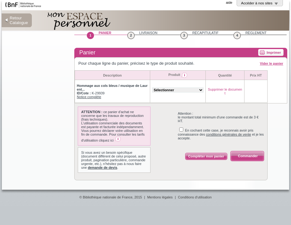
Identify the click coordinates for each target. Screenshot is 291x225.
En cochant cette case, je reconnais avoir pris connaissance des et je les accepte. (221, 134)
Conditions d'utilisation (195, 197)
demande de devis (102, 167)
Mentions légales (160, 197)
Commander (248, 156)
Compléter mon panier (206, 156)
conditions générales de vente (228, 134)
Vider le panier (271, 63)
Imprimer (274, 52)
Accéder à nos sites (257, 3)
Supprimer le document (225, 91)
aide (229, 2)
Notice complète (89, 97)
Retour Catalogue (19, 20)
